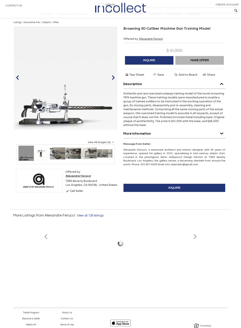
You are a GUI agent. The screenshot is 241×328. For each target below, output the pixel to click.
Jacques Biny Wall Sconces (119, 269)
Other (56, 28)
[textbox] (211, 10)
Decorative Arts (32, 28)
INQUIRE (149, 66)
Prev (16, 251)
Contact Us (14, 6)
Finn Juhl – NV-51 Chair (159, 269)
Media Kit (31, 324)
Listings (17, 28)
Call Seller (74, 197)
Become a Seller (31, 318)
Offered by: (143, 45)
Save (158, 81)
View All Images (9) (101, 148)
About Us (67, 312)
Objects (46, 28)
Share (208, 81)
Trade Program (31, 312)
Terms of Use (67, 324)
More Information (174, 139)
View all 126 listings (90, 222)
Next (225, 251)
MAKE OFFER (199, 66)
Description (174, 89)
